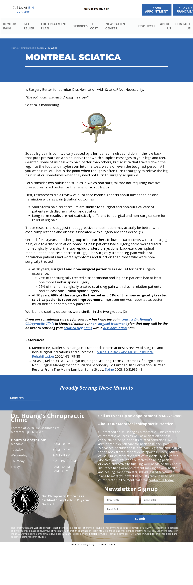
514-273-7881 (26, 9)
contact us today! (161, 480)
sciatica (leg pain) (78, 328)
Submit (140, 519)
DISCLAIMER (22, 534)
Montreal (17, 398)
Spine (109, 370)
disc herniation (115, 328)
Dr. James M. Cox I (141, 534)
